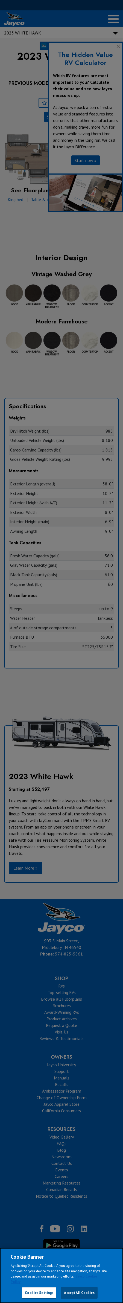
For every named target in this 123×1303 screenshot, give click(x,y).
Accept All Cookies (79, 1292)
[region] (61, 1275)
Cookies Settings (39, 1292)
